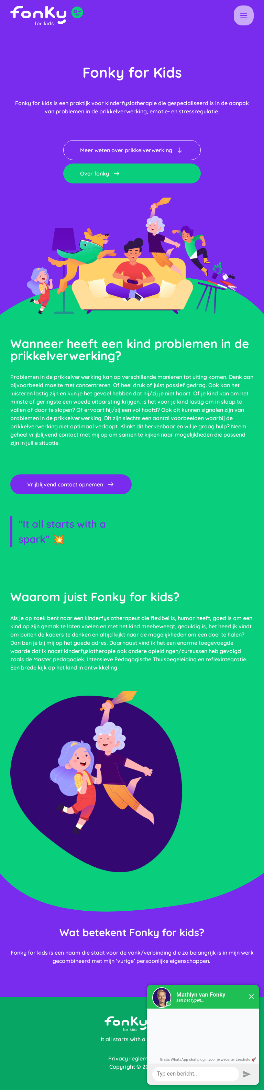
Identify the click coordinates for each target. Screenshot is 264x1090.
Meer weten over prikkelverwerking (132, 150)
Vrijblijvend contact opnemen (71, 484)
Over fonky (100, 173)
